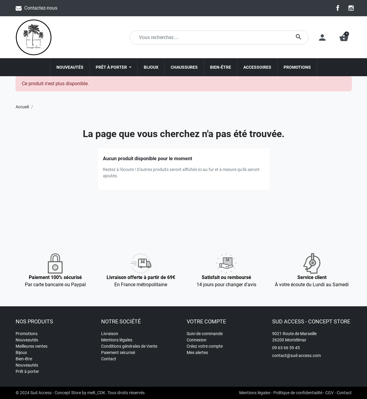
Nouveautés (27, 340)
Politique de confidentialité (297, 392)
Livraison (109, 333)
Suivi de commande (205, 333)
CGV (329, 392)
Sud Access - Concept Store (55, 392)
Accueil (22, 106)
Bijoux (21, 352)
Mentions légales (116, 340)
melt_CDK (96, 392)
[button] (344, 37)
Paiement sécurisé (118, 352)
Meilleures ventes (31, 346)
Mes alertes (197, 352)
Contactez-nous (40, 8)
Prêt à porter (27, 371)
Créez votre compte (205, 346)
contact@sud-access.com (296, 355)
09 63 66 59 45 (286, 347)
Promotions (27, 333)
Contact (108, 358)
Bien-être (24, 358)
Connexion (196, 340)
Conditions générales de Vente (129, 346)
